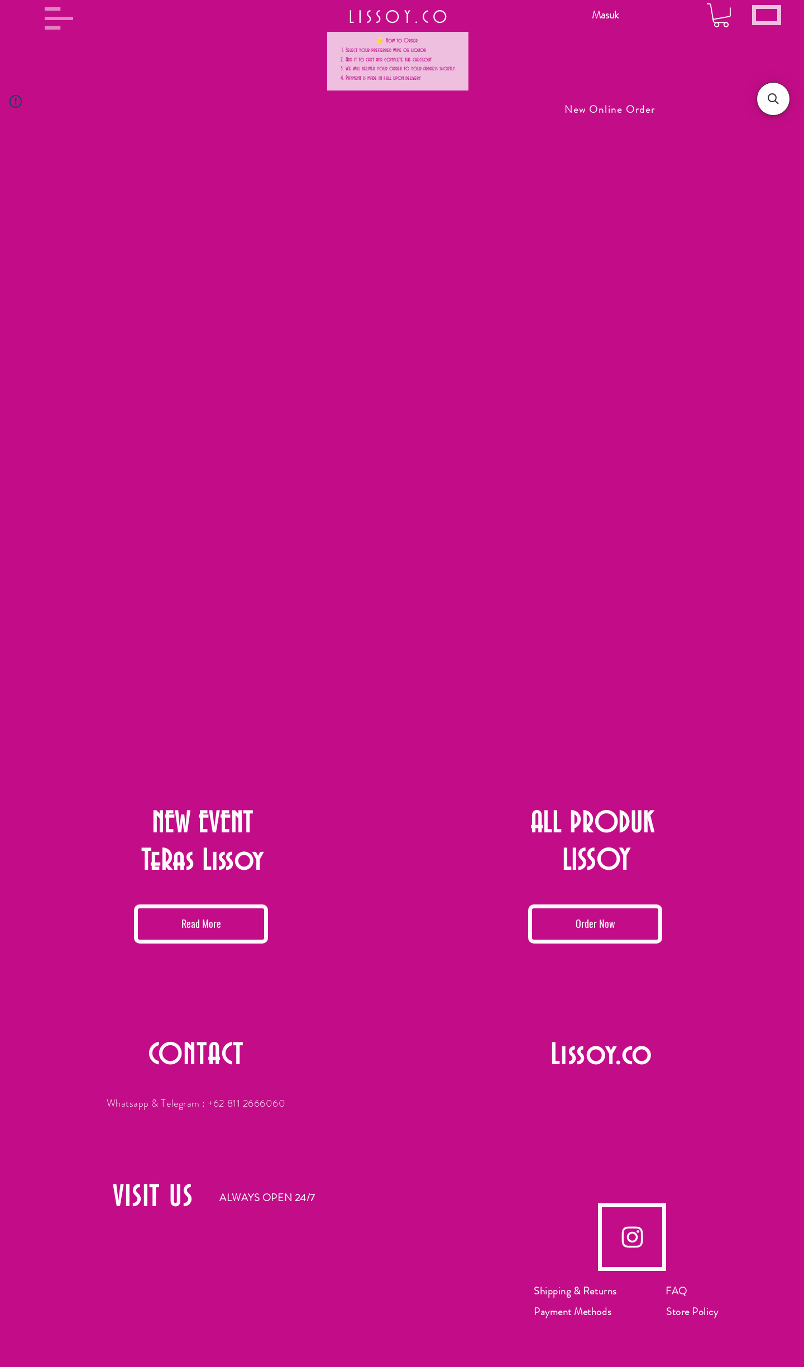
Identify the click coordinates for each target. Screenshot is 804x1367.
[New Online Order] (611, 109)
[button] (59, 18)
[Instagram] (632, 1237)
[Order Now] (595, 924)
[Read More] (201, 924)
